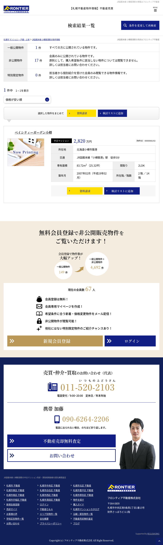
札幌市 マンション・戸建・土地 (16, 39)
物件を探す (78, 499)
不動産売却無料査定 (83, 518)
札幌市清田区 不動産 (50, 499)
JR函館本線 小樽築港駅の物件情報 (46, 39)
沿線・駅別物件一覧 (83, 514)
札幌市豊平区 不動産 (83, 490)
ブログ (76, 523)
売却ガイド (11, 509)
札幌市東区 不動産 (15, 490)
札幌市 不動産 (13, 485)
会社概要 (44, 518)
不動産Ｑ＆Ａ (46, 509)
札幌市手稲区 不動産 (16, 499)
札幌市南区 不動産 (15, 495)
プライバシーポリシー (51, 523)
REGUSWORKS (153, 533)
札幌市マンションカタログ (86, 509)
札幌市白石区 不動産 (50, 490)
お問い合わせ (12, 523)
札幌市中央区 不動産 (50, 485)
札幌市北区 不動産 (82, 485)
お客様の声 (11, 514)
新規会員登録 (12, 504)
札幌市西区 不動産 (49, 495)
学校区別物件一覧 (15, 518)
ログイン (44, 504)
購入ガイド (78, 504)
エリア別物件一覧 (48, 514)
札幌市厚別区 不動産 (83, 495)
